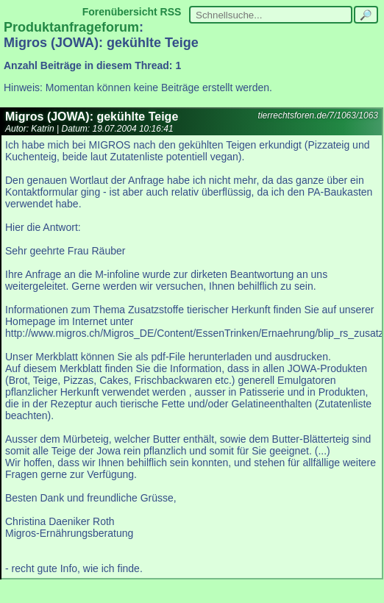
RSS (171, 12)
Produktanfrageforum (71, 27)
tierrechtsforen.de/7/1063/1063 (318, 115)
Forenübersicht (119, 12)
